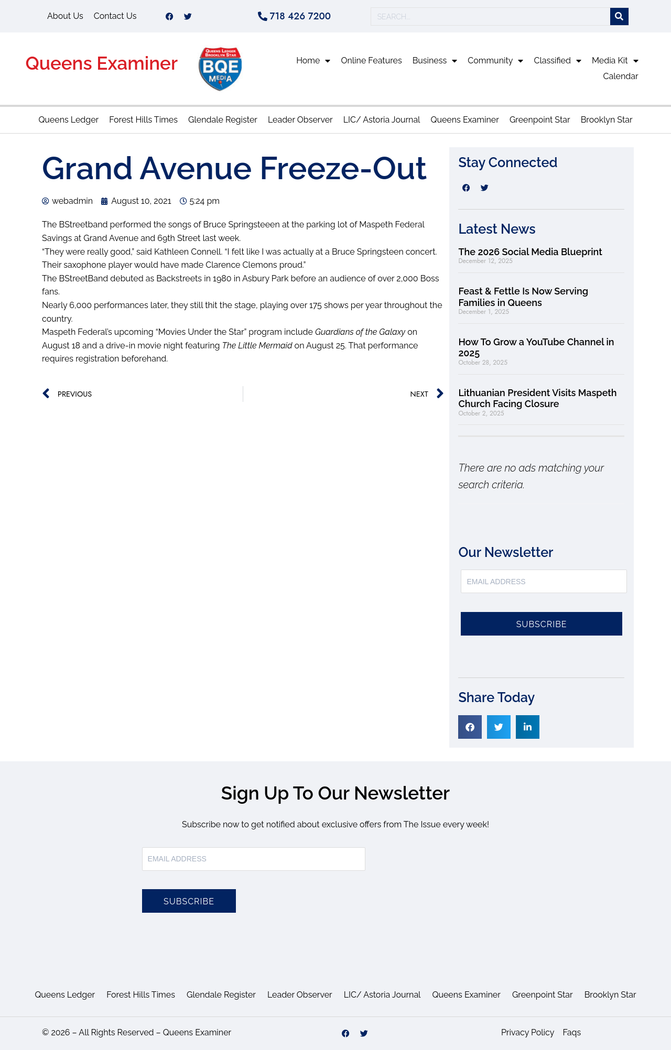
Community (495, 61)
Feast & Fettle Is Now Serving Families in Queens (523, 297)
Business (435, 61)
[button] (470, 727)
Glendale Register (222, 120)
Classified (557, 61)
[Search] (619, 16)
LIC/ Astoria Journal (381, 120)
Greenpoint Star (540, 120)
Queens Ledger (68, 120)
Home (313, 61)
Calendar (620, 76)
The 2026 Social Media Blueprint (530, 251)
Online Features (371, 60)
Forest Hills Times (143, 120)
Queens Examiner (101, 63)
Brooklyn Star (607, 120)
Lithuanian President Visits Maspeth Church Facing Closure (537, 398)
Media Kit (615, 61)
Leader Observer (300, 120)
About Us (65, 16)
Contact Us (115, 16)
